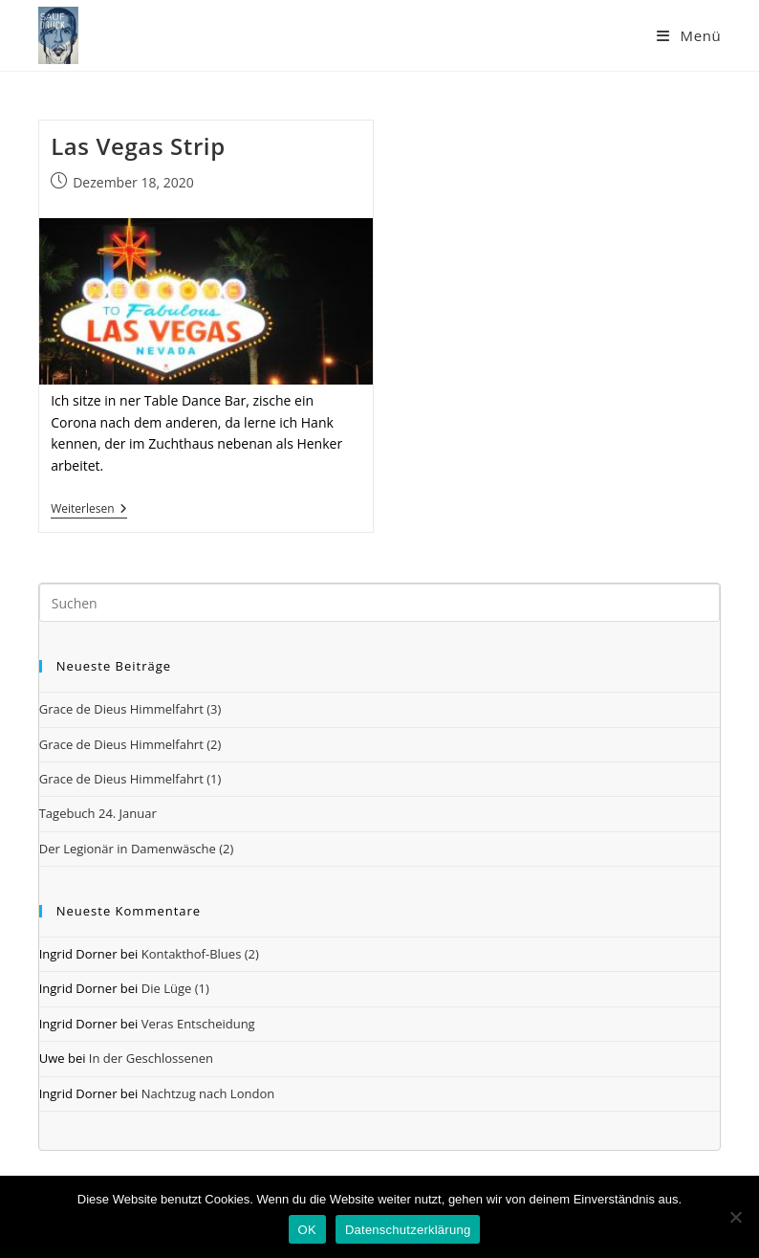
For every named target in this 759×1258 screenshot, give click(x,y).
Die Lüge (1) (175, 988)
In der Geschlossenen (151, 1058)
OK (307, 1230)
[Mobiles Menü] (689, 35)
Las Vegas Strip (138, 146)
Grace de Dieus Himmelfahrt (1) (130, 778)
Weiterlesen (88, 510)
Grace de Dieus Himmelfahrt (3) (130, 708)
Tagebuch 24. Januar (98, 813)
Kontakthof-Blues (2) (200, 953)
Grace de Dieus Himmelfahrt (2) (130, 744)
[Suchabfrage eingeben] (380, 603)
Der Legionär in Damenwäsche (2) (136, 848)
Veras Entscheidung (198, 1023)
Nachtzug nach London (207, 1093)
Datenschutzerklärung (407, 1230)
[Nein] (735, 1216)
